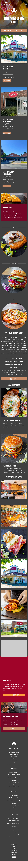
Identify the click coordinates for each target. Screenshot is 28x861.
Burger (3, 349)
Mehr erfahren (6, 80)
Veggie (18, 351)
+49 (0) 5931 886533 (16, 358)
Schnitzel (16, 347)
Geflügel (11, 349)
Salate (24, 349)
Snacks (7, 351)
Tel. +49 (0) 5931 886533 (8, 74)
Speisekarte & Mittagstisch (14, 30)
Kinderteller (14, 695)
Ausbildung (14, 728)
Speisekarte (14, 378)
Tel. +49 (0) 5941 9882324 (8, 179)
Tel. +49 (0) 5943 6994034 (8, 126)
